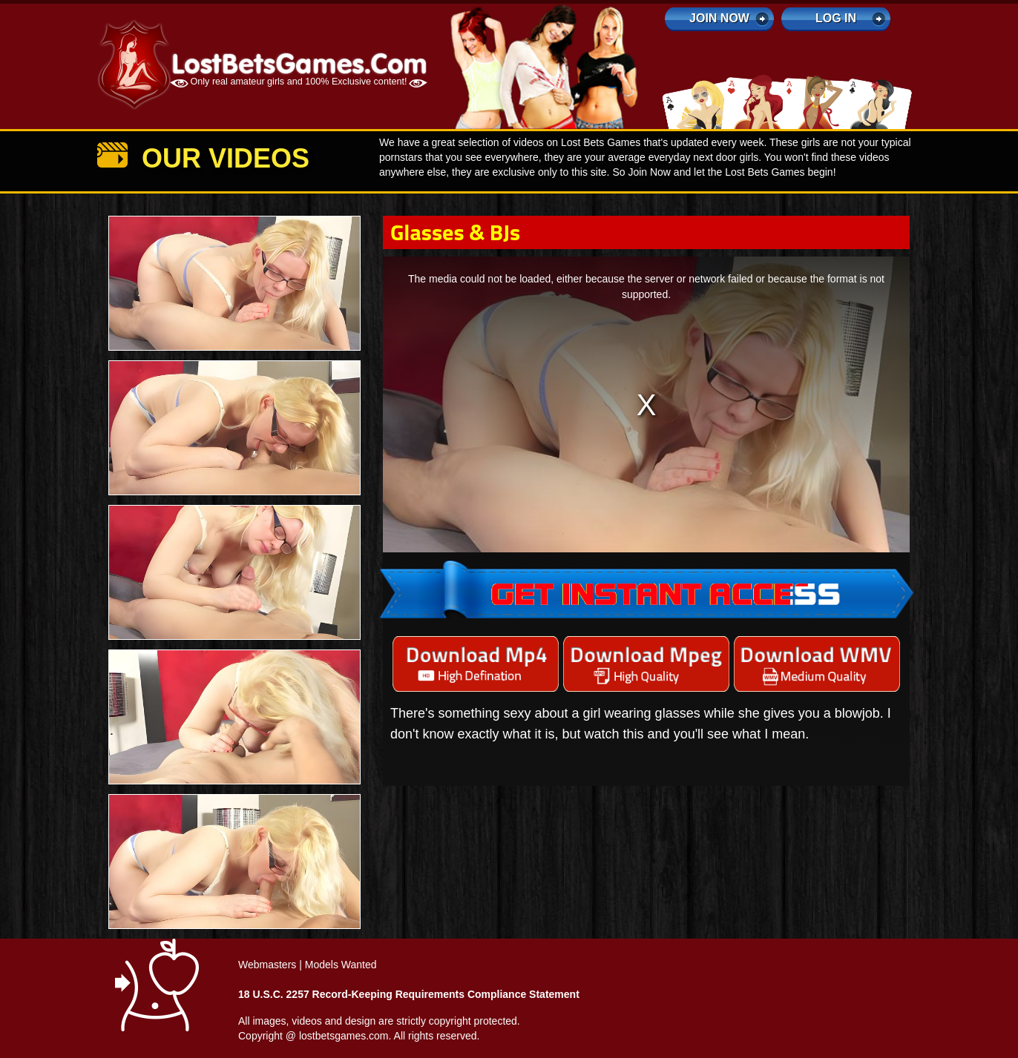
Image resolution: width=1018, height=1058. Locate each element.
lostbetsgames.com (344, 1036)
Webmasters (267, 965)
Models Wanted (341, 965)
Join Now (719, 18)
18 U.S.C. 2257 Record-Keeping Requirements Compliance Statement (408, 994)
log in (835, 18)
